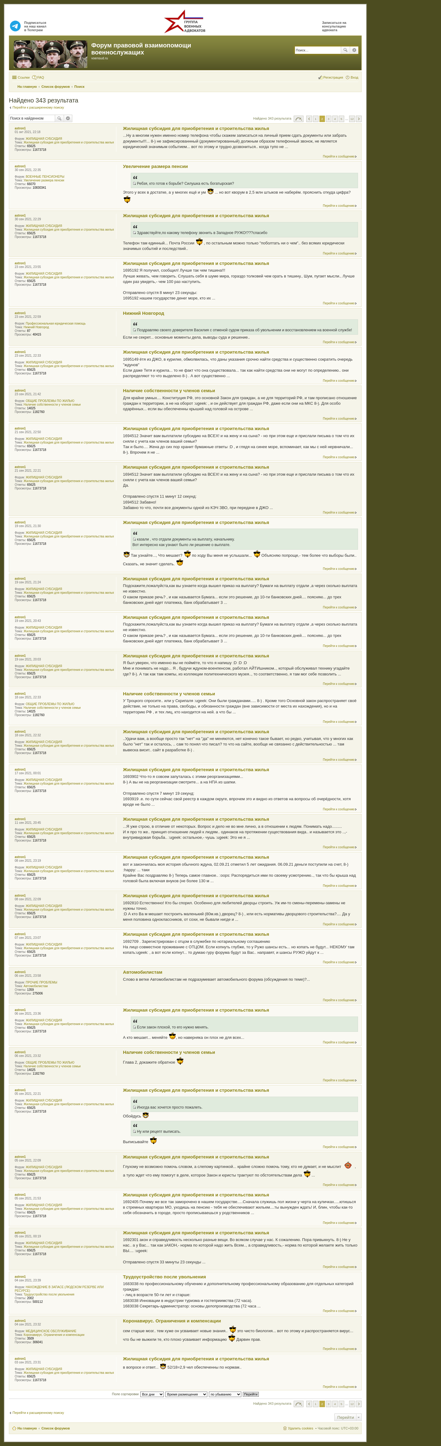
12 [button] (352, 119)
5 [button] (341, 119)
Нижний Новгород (36, 327)
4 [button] (335, 119)
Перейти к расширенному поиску (38, 107)
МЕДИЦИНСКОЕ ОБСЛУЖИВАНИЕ (51, 1331)
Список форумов (55, 1428)
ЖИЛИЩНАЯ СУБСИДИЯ (44, 138)
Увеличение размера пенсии (44, 180)
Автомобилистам (36, 986)
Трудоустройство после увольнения (49, 1294)
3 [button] (329, 119)
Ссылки (24, 77)
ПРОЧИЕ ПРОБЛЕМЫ (41, 982)
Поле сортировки (125, 1394)
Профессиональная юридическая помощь (56, 323)
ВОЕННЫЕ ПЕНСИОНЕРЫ (45, 176)
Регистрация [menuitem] (333, 77)
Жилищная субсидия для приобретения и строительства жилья (69, 142)
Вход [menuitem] (354, 77)
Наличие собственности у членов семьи (52, 404)
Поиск (345, 50)
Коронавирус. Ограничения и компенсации (54, 1334)
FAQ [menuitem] (40, 77)
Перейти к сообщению (339, 156)
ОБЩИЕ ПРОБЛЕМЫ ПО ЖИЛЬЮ (50, 401)
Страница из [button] (298, 119)
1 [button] (316, 119)
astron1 (20, 128)
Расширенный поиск (354, 50)
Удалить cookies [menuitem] (300, 1428)
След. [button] (359, 119)
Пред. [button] (309, 119)
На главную (27, 1428)
